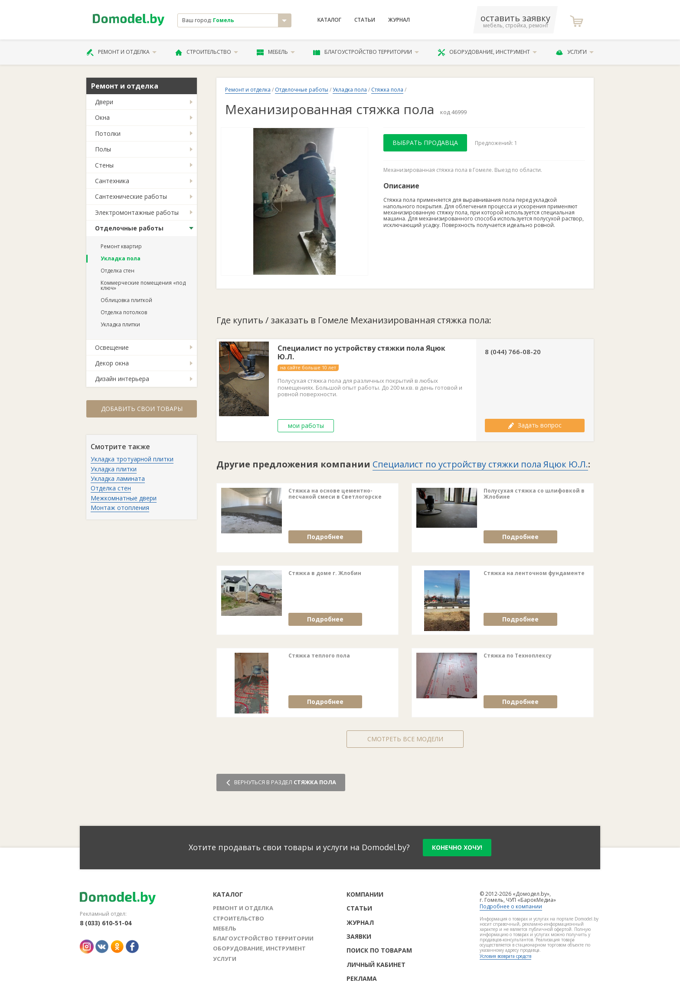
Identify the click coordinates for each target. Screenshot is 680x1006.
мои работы (306, 425)
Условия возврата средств (505, 956)
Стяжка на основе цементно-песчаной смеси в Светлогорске (335, 494)
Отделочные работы (129, 228)
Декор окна (112, 363)
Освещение (112, 347)
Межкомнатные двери (124, 498)
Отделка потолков (124, 312)
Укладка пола (121, 258)
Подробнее (325, 537)
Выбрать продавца (425, 142)
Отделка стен (117, 270)
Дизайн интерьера (122, 379)
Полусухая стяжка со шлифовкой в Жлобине (534, 494)
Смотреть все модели (405, 739)
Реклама (362, 978)
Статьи (364, 19)
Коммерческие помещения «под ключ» (143, 285)
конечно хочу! (457, 847)
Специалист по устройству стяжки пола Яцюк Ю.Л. (361, 353)
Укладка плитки (120, 324)
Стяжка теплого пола (319, 656)
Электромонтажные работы (137, 212)
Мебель (276, 52)
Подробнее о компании (511, 906)
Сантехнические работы (131, 196)
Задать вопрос (535, 425)
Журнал (399, 19)
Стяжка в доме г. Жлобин (324, 573)
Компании (365, 894)
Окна (102, 117)
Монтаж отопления (120, 507)
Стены (104, 165)
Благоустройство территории (366, 52)
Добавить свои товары (142, 408)
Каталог (329, 19)
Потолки (108, 133)
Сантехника (112, 181)
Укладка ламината (118, 478)
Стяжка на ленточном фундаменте (534, 573)
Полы (103, 149)
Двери (104, 102)
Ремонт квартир (121, 246)
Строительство (206, 52)
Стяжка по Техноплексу (518, 656)
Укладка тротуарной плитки (132, 459)
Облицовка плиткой (126, 300)
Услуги (575, 52)
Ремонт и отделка (121, 52)
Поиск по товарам (379, 950)
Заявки (359, 936)
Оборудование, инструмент (487, 52)
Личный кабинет (376, 964)
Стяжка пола (387, 89)
